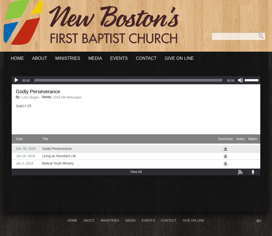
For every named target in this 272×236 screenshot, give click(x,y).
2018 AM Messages (67, 97)
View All (136, 172)
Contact (146, 58)
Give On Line (179, 58)
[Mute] (240, 80)
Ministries (67, 58)
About (39, 58)
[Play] (16, 80)
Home (17, 58)
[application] (136, 80)
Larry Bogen (30, 97)
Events (119, 58)
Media (95, 58)
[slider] (128, 80)
